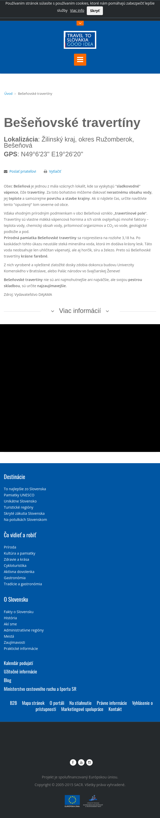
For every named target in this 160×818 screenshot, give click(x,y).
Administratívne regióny (24, 630)
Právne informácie (112, 702)
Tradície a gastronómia (23, 583)
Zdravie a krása (16, 559)
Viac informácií (80, 310)
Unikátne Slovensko (20, 501)
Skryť (95, 10)
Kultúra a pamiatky (19, 553)
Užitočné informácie (20, 671)
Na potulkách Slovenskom (25, 519)
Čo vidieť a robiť (20, 535)
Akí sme (10, 624)
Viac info (77, 10)
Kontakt (115, 709)
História (10, 617)
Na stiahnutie (80, 702)
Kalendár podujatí (18, 663)
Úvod (8, 93)
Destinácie (14, 476)
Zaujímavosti (14, 642)
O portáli (57, 702)
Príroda (10, 547)
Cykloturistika (15, 565)
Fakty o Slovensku (19, 611)
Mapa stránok (33, 702)
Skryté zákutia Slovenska (24, 513)
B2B (13, 702)
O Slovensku (16, 599)
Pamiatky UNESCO (19, 495)
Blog (7, 680)
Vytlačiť (55, 171)
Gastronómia (15, 577)
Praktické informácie (21, 648)
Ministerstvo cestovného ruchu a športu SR (40, 688)
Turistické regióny (18, 507)
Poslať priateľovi (22, 171)
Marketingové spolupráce (82, 709)
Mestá (9, 636)
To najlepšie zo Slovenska (25, 488)
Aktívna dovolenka (19, 571)
